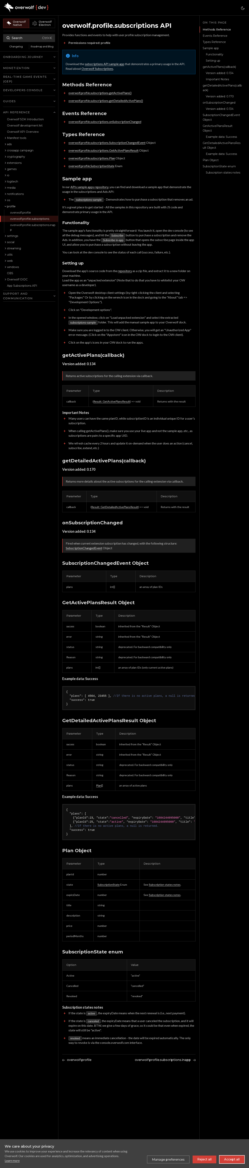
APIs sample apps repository (89, 187)
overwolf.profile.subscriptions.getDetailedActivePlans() (105, 100)
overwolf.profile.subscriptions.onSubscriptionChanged (104, 121)
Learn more (12, 1160)
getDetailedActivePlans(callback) (222, 88)
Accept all (232, 1159)
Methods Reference (216, 29)
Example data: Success (221, 137)
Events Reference (215, 36)
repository (125, 271)
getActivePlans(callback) (219, 67)
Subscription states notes (165, 884)
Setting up (213, 60)
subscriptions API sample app (104, 64)
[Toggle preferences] (168, 1159)
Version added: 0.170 (220, 96)
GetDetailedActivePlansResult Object (221, 145)
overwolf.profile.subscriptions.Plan (91, 158)
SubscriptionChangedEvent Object (221, 117)
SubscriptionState (108, 884)
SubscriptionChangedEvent (84, 548)
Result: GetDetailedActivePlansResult (114, 507)
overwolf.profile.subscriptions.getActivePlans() (100, 93)
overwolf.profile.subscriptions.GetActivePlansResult (103, 150)
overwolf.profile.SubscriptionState (91, 166)
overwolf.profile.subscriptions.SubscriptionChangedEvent (107, 142)
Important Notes (217, 79)
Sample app (211, 48)
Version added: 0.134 (219, 73)
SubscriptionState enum (219, 166)
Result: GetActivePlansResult (111, 401)
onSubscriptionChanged (219, 102)
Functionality (214, 54)
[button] (29, 50)
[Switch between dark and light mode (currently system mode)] (243, 8)
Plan (98, 785)
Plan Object (211, 160)
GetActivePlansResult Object (217, 128)
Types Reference (214, 42)
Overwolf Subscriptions (97, 68)
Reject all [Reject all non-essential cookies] (204, 1159)
